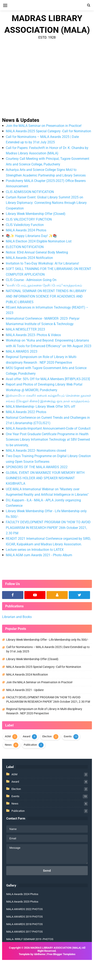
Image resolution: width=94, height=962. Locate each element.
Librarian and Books (17, 617)
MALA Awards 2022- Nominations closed (36, 451)
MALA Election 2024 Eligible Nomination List (38, 241)
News (8, 744)
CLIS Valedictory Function (25, 225)
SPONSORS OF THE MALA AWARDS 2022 (37, 467)
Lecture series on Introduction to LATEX (35, 550)
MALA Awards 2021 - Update (25, 690)
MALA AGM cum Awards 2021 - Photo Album (39, 555)
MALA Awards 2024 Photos (26, 230)
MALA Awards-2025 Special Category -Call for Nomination (48, 131)
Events (68, 736)
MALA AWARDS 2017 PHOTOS (24, 931)
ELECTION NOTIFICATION (25, 247)
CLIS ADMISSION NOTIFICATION (30, 192)
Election (47, 736)
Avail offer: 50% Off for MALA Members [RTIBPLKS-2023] (48, 379)
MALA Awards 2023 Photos (22, 901)
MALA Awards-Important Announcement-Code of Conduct (48, 428)
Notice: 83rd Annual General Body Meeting (37, 252)
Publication (30, 744)
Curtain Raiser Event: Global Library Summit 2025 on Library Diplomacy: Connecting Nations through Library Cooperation (46, 202)
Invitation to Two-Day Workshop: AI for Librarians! (42, 263)
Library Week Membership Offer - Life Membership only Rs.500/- (47, 639)
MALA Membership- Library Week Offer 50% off (40, 407)
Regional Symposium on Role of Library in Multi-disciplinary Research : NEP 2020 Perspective (44, 711)
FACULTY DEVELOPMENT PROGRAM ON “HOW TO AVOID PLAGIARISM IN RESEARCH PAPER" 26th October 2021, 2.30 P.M (48, 527)
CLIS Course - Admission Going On (31, 280)
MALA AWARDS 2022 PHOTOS (24, 909)
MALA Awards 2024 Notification (29, 258)
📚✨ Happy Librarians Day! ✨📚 (31, 236)
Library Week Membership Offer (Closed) (35, 214)
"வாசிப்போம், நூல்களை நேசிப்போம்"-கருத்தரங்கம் (44, 285)
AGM (8, 736)
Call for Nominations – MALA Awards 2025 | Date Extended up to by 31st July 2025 (48, 649)
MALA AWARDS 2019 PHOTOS (24, 916)
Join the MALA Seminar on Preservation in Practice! (43, 126)
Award (26, 736)
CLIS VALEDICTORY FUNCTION (29, 219)
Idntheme (39, 954)
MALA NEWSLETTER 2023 (25, 329)
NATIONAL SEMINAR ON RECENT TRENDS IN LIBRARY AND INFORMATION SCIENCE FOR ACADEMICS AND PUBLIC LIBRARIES (46, 296)
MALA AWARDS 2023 (21, 351)
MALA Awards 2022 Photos (26, 412)
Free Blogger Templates (61, 954)
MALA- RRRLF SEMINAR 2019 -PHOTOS (29, 939)
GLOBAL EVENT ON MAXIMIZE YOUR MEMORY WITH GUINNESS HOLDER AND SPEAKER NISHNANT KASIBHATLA (45, 478)
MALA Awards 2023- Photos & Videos (33, 335)
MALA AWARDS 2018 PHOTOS (24, 924)
